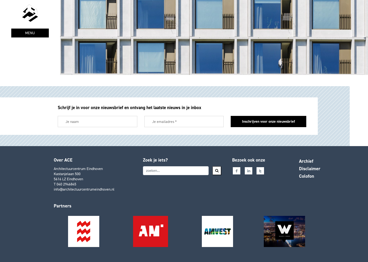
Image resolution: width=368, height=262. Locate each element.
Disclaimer (309, 169)
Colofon (306, 176)
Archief (306, 161)
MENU (30, 32)
